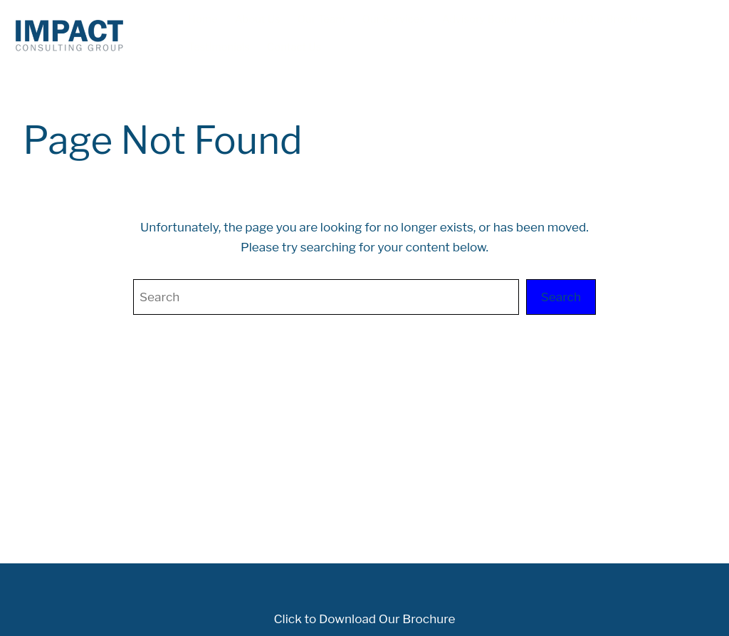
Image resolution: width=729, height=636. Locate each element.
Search (561, 296)
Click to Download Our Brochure (364, 618)
